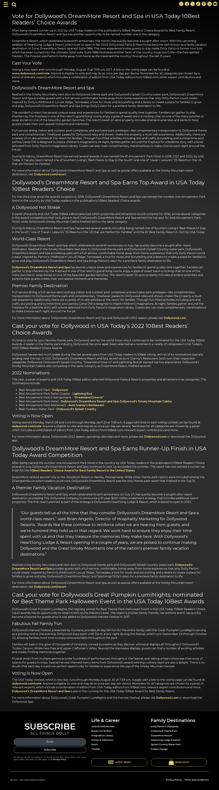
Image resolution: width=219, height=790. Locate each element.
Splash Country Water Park (166, 744)
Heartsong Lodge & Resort (165, 740)
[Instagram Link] (181, 4)
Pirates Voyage (159, 749)
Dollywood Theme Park (164, 731)
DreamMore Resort (161, 735)
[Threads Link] (209, 4)
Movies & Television (102, 740)
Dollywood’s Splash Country (76, 409)
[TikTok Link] (198, 4)
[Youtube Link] (215, 4)
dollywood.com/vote (26, 426)
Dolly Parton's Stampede (164, 726)
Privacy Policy (59, 759)
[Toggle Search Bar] (14, 4)
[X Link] (192, 4)
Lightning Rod (82, 393)
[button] (119, 762)
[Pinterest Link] (204, 4)
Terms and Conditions (196, 780)
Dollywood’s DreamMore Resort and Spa (41, 267)
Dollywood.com (175, 318)
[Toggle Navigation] (5, 4)
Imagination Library (102, 735)
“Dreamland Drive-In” (89, 397)
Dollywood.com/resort (50, 174)
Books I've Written (101, 731)
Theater (95, 749)
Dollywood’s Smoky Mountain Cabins (146, 401)
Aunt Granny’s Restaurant (86, 405)
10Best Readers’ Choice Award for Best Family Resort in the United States (82, 470)
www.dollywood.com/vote (31, 73)
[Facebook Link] (187, 4)
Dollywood (60, 390)
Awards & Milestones (102, 726)
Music (94, 744)
